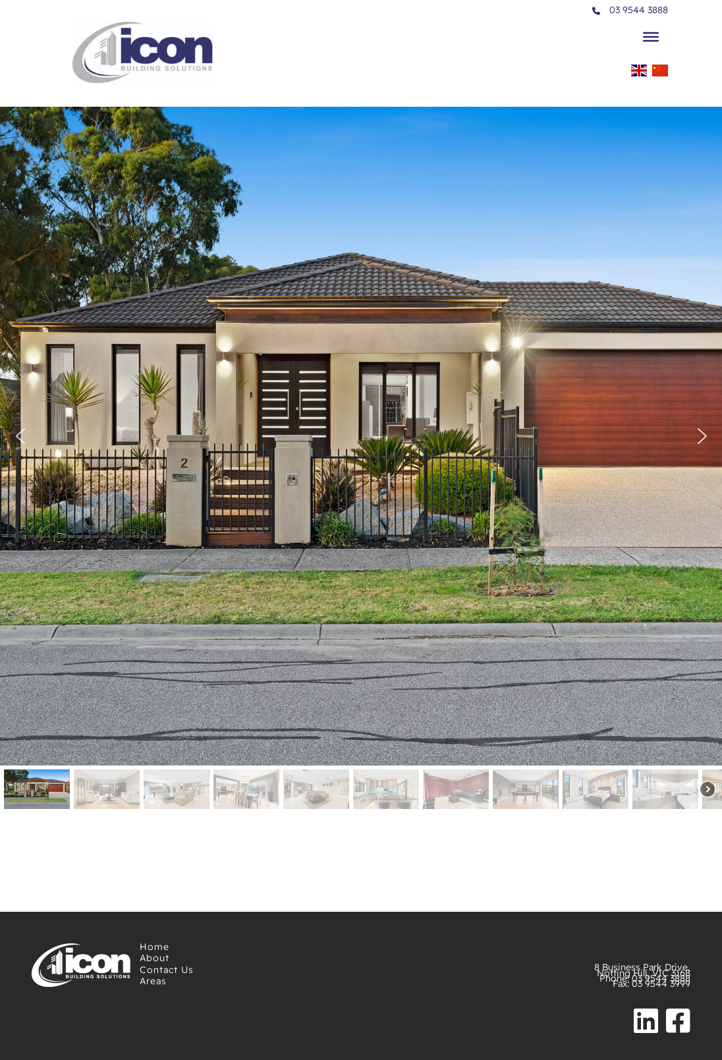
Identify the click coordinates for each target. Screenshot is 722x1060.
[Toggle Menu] (651, 36)
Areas (153, 981)
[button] (19, 436)
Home (154, 947)
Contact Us (167, 970)
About (154, 958)
